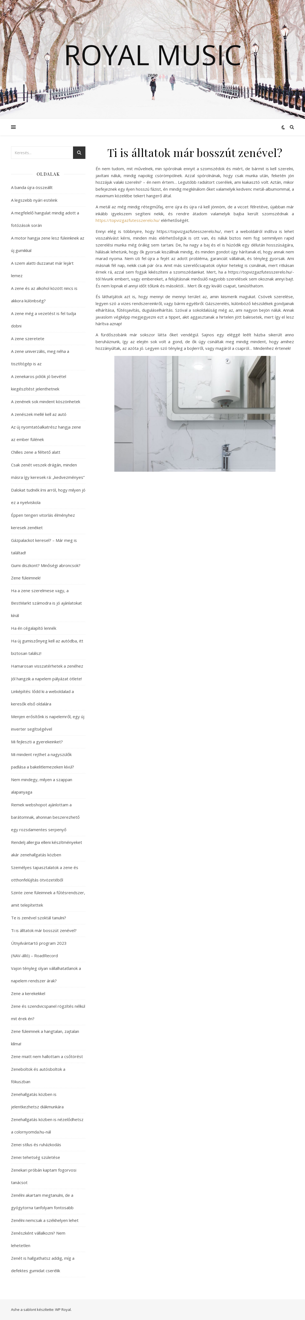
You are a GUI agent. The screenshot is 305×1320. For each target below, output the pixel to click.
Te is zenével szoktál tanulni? (38, 917)
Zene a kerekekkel (28, 993)
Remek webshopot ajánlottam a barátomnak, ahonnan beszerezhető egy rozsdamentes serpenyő (45, 817)
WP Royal (63, 1309)
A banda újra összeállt (32, 187)
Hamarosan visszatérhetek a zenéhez (47, 666)
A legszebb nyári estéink (34, 200)
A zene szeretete (27, 338)
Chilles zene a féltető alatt (35, 452)
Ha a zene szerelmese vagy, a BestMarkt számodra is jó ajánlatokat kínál (46, 603)
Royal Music (153, 54)
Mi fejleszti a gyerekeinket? (37, 741)
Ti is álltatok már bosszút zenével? (44, 930)
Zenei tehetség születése (35, 1157)
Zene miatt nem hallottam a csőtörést (47, 1056)
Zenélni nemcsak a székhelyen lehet (45, 1220)
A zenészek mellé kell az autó (38, 414)
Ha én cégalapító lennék (33, 628)
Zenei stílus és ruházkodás (36, 1144)
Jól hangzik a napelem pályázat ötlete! (46, 678)
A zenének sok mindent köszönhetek (45, 401)
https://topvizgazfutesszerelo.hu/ (128, 220)
